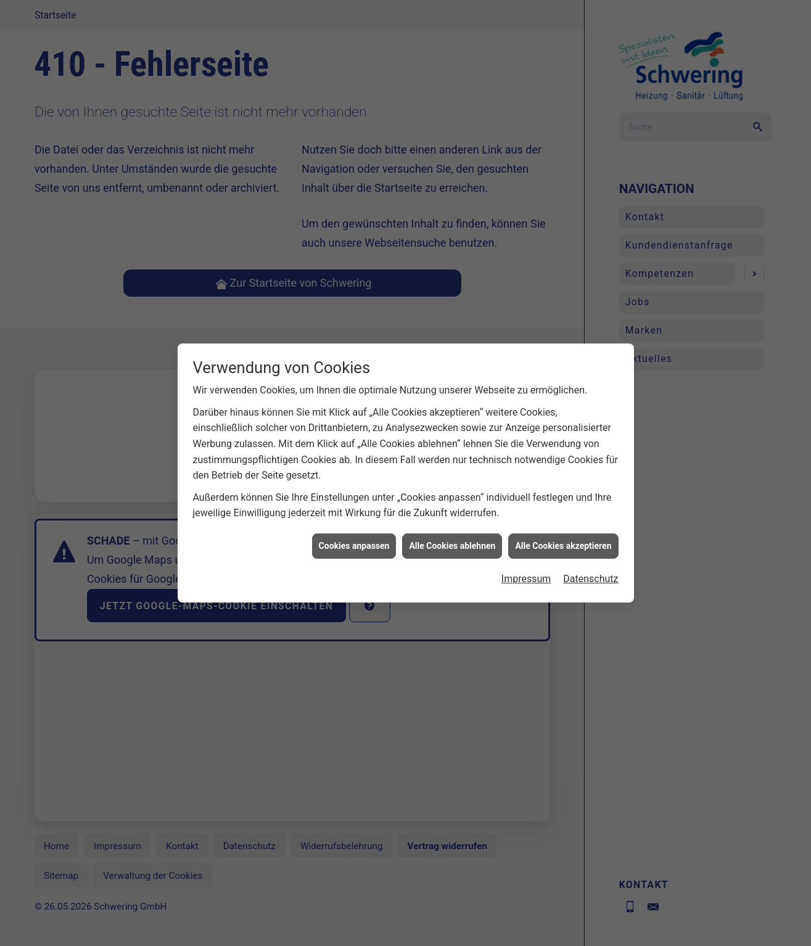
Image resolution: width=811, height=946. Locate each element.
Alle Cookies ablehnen (452, 553)
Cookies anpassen (354, 553)
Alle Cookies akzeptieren (563, 553)
